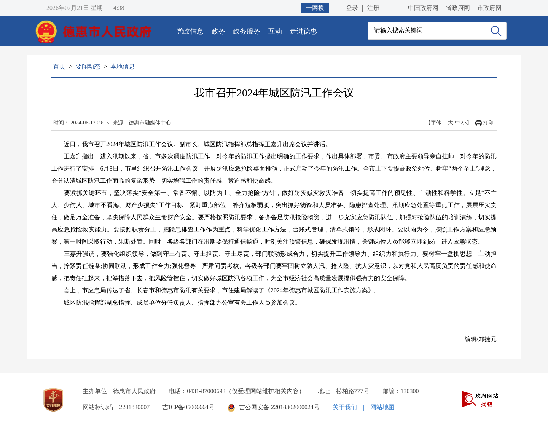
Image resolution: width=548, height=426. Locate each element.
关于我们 (345, 407)
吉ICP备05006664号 (188, 407)
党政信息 (190, 31)
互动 (275, 31)
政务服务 (246, 31)
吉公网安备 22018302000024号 (279, 407)
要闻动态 (88, 66)
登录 (352, 8)
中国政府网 (423, 8)
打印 (488, 123)
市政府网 (489, 8)
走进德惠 (303, 31)
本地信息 (122, 66)
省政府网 (458, 8)
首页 (59, 66)
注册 (373, 8)
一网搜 (315, 8)
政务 (218, 31)
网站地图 (382, 407)
